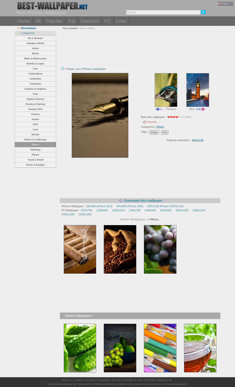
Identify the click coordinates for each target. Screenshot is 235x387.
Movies (35, 134)
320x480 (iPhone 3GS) (99, 206)
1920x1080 (68, 214)
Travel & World (35, 159)
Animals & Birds (35, 43)
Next (197, 92)
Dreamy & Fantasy (35, 104)
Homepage (103, 380)
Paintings (35, 149)
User (121, 21)
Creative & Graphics (35, 89)
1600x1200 (199, 210)
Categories (26, 33)
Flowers (35, 114)
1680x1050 (182, 210)
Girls (35, 124)
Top (72, 21)
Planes (35, 154)
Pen (164, 132)
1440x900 (150, 210)
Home (23, 21)
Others (35, 144)
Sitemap (116, 380)
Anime (35, 48)
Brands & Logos (35, 63)
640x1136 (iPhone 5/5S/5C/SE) (165, 206)
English (223, 3)
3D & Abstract (35, 38)
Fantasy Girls (35, 109)
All (38, 21)
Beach (35, 53)
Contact (78, 380)
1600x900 (165, 210)
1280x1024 (118, 210)
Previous (166, 92)
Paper (154, 132)
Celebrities (35, 78)
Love (35, 129)
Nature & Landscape (35, 139)
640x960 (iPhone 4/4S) (130, 206)
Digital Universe (35, 99)
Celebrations (35, 73)
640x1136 (197, 140)
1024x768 (86, 210)
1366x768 (134, 210)
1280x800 (102, 210)
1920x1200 (84, 214)
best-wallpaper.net (161, 380)
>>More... (153, 219)
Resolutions (26, 28)
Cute (35, 94)
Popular (54, 21)
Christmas (35, 83)
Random (90, 21)
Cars (35, 68)
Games (35, 119)
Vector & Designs (35, 165)
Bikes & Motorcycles (35, 58)
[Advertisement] (140, 55)
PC (107, 21)
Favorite (152, 122)
